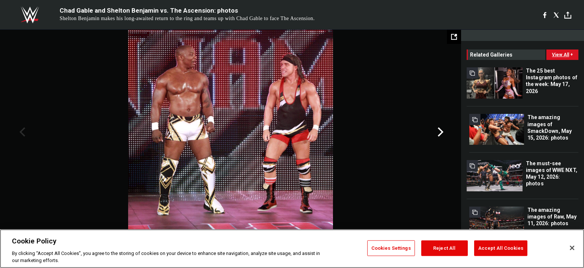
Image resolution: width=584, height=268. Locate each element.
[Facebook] (544, 15)
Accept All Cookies (500, 248)
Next (439, 132)
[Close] (572, 248)
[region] (292, 248)
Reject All (444, 248)
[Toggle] (568, 15)
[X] (556, 15)
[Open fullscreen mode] (454, 37)
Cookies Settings (391, 248)
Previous (21, 132)
